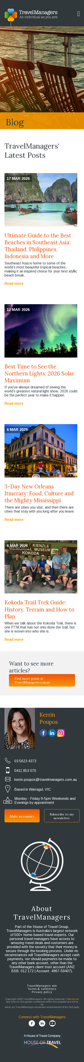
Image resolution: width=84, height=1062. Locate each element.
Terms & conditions (42, 989)
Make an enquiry (22, 816)
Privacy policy (42, 992)
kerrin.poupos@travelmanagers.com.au (45, 779)
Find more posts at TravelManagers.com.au (32, 680)
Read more (14, 283)
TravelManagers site (42, 985)
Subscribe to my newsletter (62, 816)
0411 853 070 (25, 771)
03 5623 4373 (25, 761)
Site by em (73, 999)
